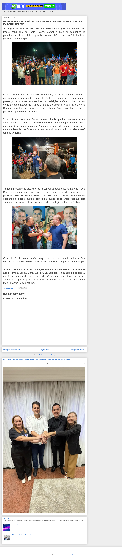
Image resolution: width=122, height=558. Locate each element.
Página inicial (44, 350)
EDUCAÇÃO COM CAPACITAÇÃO (21, 534)
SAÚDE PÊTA (7, 518)
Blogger (72, 554)
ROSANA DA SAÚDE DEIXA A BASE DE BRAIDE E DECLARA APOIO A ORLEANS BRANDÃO (36, 360)
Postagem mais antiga (77, 350)
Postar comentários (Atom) (47, 355)
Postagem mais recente (11, 350)
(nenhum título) (15, 525)
